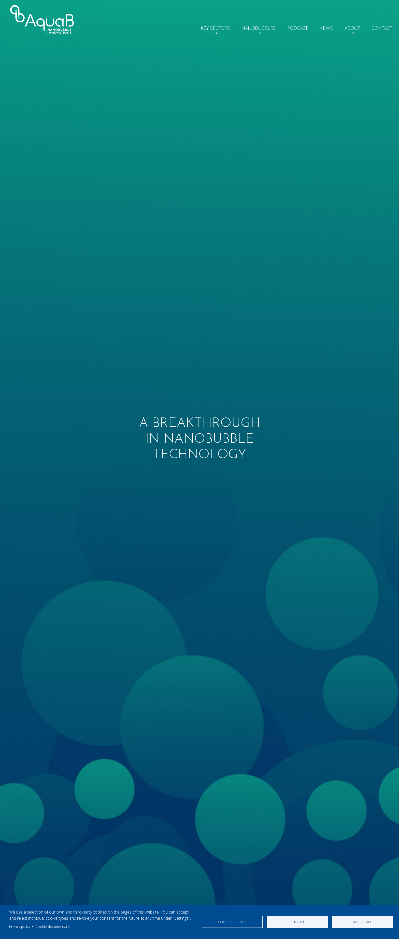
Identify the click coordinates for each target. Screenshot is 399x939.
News (322, 27)
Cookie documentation (54, 926)
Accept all (362, 921)
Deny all (297, 921)
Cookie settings (232, 921)
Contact (380, 27)
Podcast (292, 27)
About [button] (349, 27)
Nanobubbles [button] (252, 27)
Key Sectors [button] (206, 27)
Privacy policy (19, 926)
